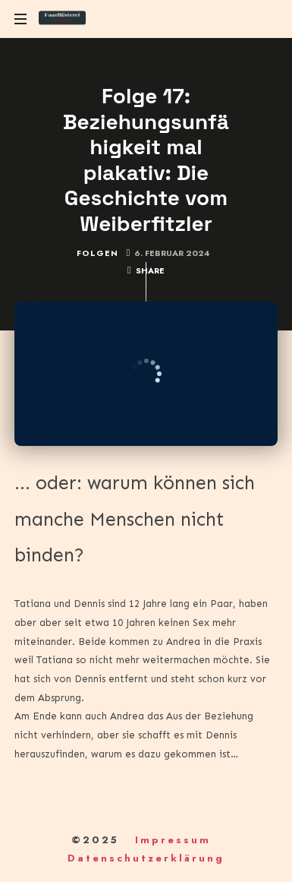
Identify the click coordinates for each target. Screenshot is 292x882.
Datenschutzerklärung (146, 858)
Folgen (97, 252)
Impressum (173, 840)
